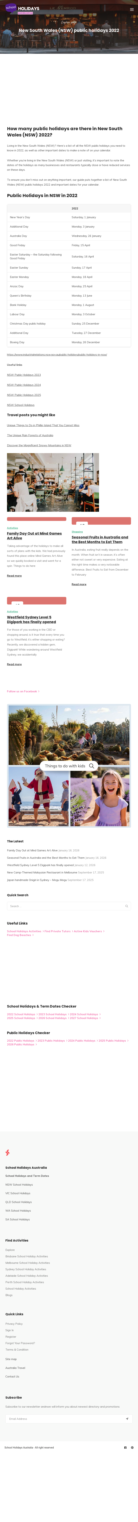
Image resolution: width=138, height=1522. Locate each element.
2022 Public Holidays (22, 1040)
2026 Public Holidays (22, 1044)
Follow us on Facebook (23, 691)
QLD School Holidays (18, 1202)
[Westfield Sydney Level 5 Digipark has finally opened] (36, 600)
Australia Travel (15, 1368)
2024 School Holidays (85, 1014)
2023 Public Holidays (52, 1040)
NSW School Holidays (20, 405)
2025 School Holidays (22, 1018)
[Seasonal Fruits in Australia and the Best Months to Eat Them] (101, 521)
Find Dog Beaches (20, 935)
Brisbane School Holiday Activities (26, 1256)
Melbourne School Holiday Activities (27, 1263)
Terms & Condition (16, 1349)
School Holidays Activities (25, 931)
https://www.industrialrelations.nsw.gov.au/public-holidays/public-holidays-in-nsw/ (57, 354)
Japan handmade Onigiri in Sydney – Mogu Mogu (37, 880)
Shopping (77, 531)
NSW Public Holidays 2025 (24, 395)
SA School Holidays (17, 1219)
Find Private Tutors (59, 931)
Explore (10, 1250)
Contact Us (12, 1376)
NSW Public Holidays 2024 (24, 385)
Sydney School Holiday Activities (25, 1269)
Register (10, 1336)
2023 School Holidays (53, 1014)
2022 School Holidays (22, 1014)
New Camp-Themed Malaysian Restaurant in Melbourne (42, 872)
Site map (11, 1359)
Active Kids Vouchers (89, 931)
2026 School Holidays (53, 1018)
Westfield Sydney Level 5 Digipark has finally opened (31, 620)
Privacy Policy (14, 1323)
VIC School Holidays (17, 1193)
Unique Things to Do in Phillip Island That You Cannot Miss (43, 425)
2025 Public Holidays (113, 1040)
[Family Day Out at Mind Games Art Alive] (36, 519)
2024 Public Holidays (83, 1040)
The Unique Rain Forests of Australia (30, 435)
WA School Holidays (18, 1210)
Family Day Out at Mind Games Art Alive (34, 536)
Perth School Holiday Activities (24, 1282)
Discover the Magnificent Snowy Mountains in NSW (39, 445)
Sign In (9, 1330)
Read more (14, 575)
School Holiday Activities (20, 1288)
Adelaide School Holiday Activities (26, 1275)
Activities (12, 527)
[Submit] (127, 1418)
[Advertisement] (69, 81)
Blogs (9, 1295)
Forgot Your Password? (20, 1343)
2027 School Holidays (85, 1018)
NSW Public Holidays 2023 (24, 375)
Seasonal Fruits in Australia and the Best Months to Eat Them (100, 540)
